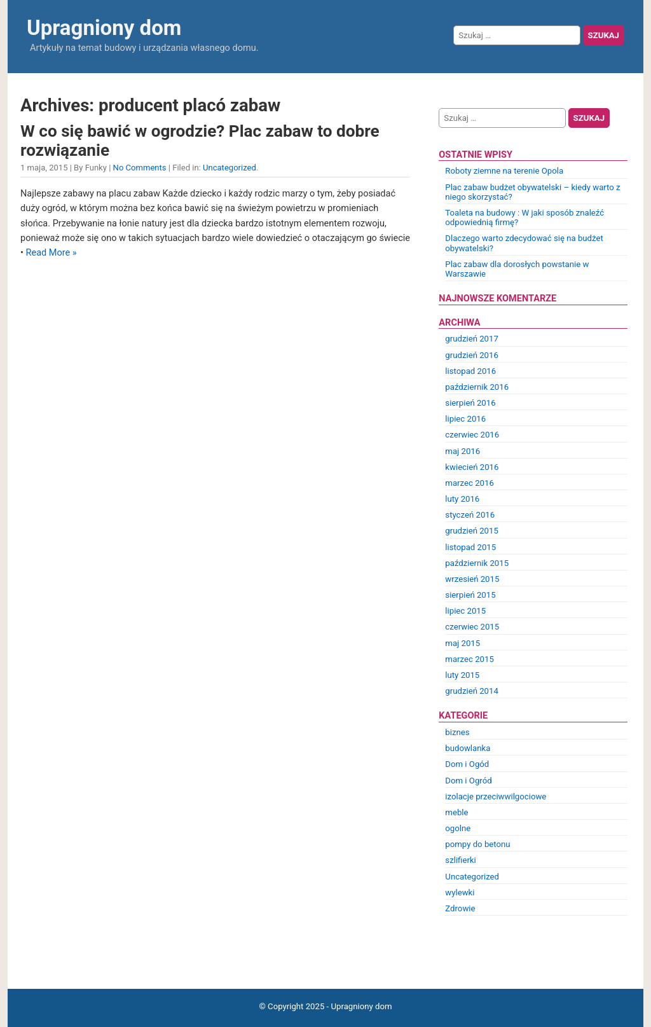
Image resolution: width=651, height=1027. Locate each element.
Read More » (51, 252)
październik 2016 (477, 387)
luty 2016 (462, 499)
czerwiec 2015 (472, 626)
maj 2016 (462, 451)
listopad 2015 (470, 547)
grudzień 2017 (471, 338)
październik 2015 (477, 563)
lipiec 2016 (465, 419)
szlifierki (460, 860)
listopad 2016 (470, 371)
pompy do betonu (477, 844)
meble (456, 812)
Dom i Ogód (467, 764)
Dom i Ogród (468, 780)
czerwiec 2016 (472, 434)
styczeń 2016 (470, 515)
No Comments (140, 167)
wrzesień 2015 (472, 579)
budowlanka (467, 748)
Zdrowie (460, 908)
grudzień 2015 (471, 530)
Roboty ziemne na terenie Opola (504, 171)
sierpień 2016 (470, 403)
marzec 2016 (469, 483)
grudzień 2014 (471, 691)
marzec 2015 (469, 659)
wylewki (459, 892)
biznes (457, 732)
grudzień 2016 (471, 355)
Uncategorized (229, 167)
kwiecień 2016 (471, 467)
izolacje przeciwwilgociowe (495, 796)
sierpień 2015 (470, 595)
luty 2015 (462, 675)
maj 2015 (462, 643)
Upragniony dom (104, 27)
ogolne (457, 828)
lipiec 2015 (465, 611)
